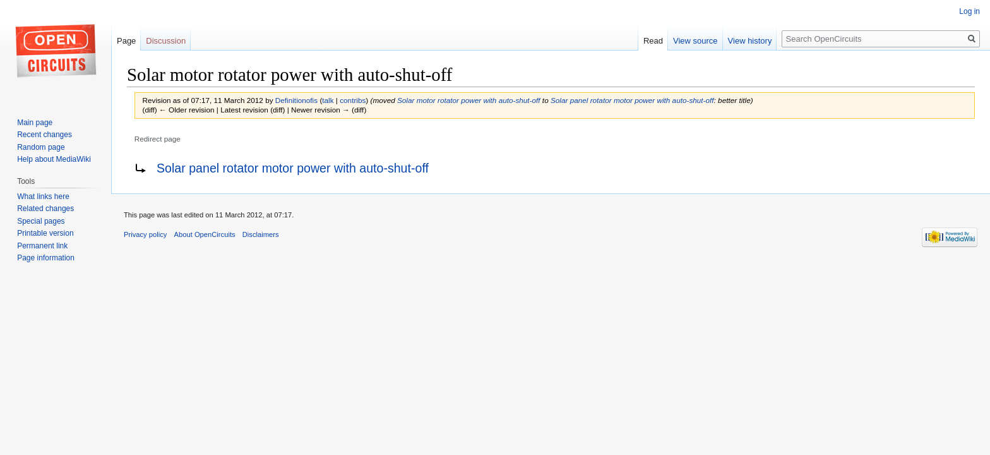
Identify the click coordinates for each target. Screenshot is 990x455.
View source (695, 41)
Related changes (45, 208)
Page (126, 41)
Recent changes (44, 134)
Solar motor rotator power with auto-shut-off (468, 100)
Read (653, 41)
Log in (969, 11)
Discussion (166, 41)
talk (327, 100)
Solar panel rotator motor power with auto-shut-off (632, 100)
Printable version (45, 233)
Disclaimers (260, 234)
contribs (353, 100)
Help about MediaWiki (54, 159)
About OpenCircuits (205, 234)
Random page (40, 147)
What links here (43, 196)
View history (750, 41)
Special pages (40, 221)
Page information (46, 257)
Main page (34, 122)
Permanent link (42, 245)
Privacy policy (145, 234)
